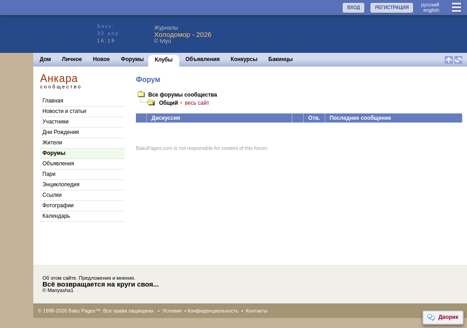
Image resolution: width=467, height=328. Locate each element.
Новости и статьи (64, 111)
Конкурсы (244, 59)
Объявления (203, 59)
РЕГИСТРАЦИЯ (392, 7)
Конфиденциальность (213, 310)
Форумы (132, 59)
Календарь (56, 216)
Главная (52, 100)
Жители (52, 142)
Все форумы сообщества (182, 95)
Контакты (257, 310)
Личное (72, 59)
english (431, 10)
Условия (172, 310)
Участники (55, 121)
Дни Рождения (60, 132)
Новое (101, 59)
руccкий (430, 4)
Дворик (442, 317)
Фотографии (58, 205)
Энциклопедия (60, 184)
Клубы (163, 59)
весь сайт (193, 103)
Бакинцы (281, 59)
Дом (45, 59)
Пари (49, 174)
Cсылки (52, 195)
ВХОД (353, 7)
